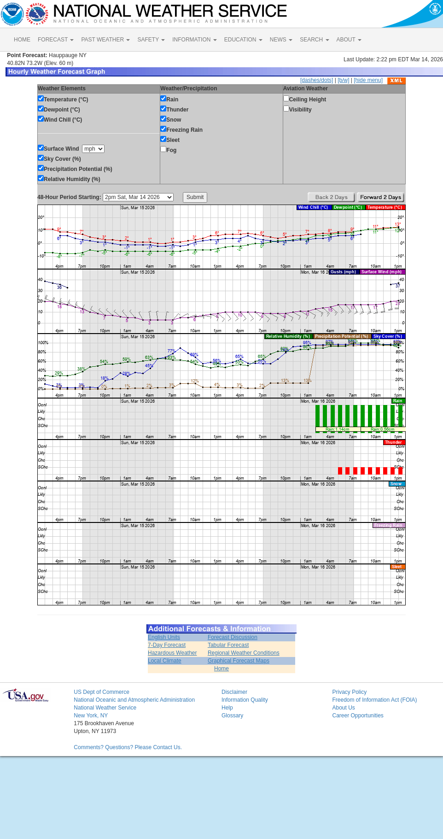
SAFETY (151, 39)
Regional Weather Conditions (244, 653)
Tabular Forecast (228, 645)
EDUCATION (243, 39)
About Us (343, 707)
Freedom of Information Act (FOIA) (374, 700)
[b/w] (343, 80)
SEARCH (314, 39)
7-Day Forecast (167, 645)
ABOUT (349, 39)
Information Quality (245, 700)
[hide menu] (368, 80)
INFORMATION (194, 39)
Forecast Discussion (232, 637)
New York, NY (91, 715)
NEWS (281, 39)
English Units (164, 637)
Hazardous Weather (172, 653)
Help (227, 707)
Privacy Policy (349, 692)
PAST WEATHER (105, 39)
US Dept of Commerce (101, 692)
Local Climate (164, 660)
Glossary (232, 715)
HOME (22, 39)
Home (221, 668)
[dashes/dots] (316, 80)
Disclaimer (234, 692)
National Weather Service (105, 707)
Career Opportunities (357, 715)
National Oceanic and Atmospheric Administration (134, 700)
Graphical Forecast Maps (238, 660)
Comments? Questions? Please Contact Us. (128, 747)
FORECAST (56, 39)
